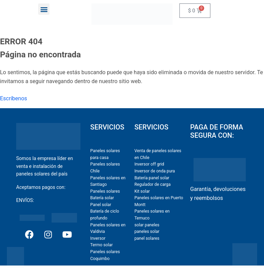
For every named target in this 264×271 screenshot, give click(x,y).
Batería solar (102, 197)
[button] (44, 9)
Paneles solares (105, 191)
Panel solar (100, 204)
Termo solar (101, 244)
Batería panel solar (151, 178)
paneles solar (147, 231)
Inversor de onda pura (154, 171)
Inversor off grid (149, 164)
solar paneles (147, 225)
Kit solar (142, 191)
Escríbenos (13, 98)
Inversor (98, 238)
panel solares (147, 238)
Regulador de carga (152, 184)
